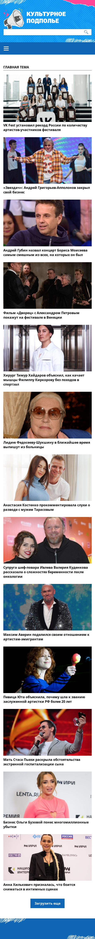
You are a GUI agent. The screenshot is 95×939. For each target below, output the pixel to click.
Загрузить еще (47, 903)
